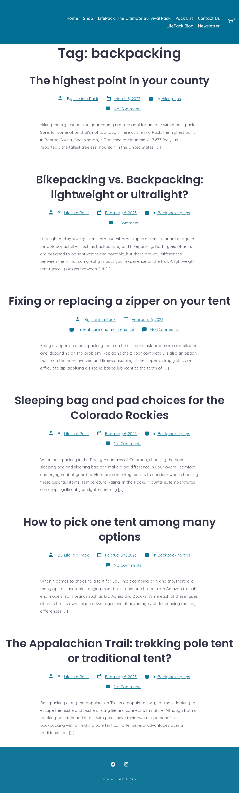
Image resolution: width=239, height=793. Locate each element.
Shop (88, 18)
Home (72, 18)
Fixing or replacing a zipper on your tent (119, 301)
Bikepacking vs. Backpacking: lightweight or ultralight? (119, 187)
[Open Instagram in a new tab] (126, 764)
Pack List (184, 18)
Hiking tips (171, 98)
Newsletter (209, 25)
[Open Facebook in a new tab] (113, 764)
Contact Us (209, 18)
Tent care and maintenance (108, 329)
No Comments (127, 108)
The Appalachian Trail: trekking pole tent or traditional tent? (119, 651)
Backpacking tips (173, 212)
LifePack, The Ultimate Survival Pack (134, 18)
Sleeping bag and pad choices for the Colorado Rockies (120, 407)
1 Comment (128, 222)
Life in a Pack (85, 98)
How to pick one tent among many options (119, 529)
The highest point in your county (119, 80)
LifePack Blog (180, 25)
